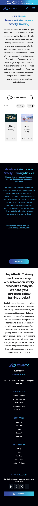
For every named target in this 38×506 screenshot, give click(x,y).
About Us (19, 422)
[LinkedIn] (11, 486)
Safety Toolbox (19, 463)
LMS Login (19, 459)
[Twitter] (21, 486)
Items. (7, 106)
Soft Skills (19, 403)
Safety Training (19, 396)
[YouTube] (27, 486)
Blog (19, 449)
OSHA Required (19, 406)
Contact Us (19, 426)
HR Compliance (19, 399)
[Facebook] (16, 486)
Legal (19, 429)
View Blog (19, 261)
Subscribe (19, 494)
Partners (19, 436)
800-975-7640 (19, 374)
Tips (18, 452)
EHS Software (19, 410)
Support (19, 433)
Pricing (19, 456)
